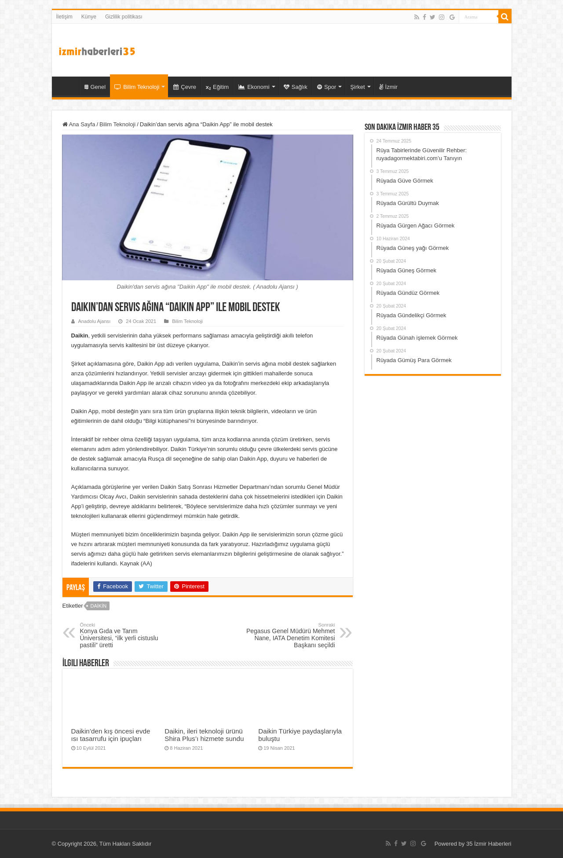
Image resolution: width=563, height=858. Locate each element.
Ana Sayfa (78, 124)
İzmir (388, 87)
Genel (95, 87)
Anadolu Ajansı (94, 321)
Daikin (98, 606)
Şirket (357, 87)
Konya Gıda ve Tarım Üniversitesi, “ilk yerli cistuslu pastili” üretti (125, 635)
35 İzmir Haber (67, 86)
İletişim (64, 17)
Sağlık (295, 87)
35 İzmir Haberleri (489, 843)
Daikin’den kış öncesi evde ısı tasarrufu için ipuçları (110, 734)
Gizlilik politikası (124, 17)
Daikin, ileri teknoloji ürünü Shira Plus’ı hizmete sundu (204, 734)
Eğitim (217, 87)
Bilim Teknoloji (136, 87)
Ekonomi (254, 87)
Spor (326, 87)
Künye (88, 17)
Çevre (184, 87)
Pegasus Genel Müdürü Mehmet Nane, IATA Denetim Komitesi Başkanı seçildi (290, 635)
